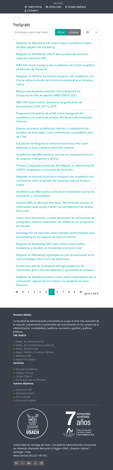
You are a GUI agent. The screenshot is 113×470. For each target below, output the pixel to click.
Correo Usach (55, 7)
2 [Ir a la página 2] (34, 292)
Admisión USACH (25, 393)
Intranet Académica (77, 7)
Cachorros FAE (24, 389)
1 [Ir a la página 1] (28, 292)
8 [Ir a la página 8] (69, 292)
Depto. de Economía (27, 348)
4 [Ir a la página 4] (46, 292)
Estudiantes (32, 10)
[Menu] (98, 19)
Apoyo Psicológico (26, 359)
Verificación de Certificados (31, 379)
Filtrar (61, 32)
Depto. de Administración (30, 341)
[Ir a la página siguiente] (75, 292)
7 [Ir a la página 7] (63, 292)
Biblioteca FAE (23, 355)
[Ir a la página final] (80, 292)
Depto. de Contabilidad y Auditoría (35, 345)
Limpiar (74, 32)
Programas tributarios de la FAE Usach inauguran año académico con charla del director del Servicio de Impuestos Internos (54, 117)
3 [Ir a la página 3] (40, 292)
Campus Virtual (35, 7)
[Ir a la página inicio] (16, 292)
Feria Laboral (23, 396)
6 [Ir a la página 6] (57, 292)
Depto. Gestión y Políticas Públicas (35, 352)
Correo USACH (24, 376)
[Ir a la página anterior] (23, 292)
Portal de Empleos (26, 400)
